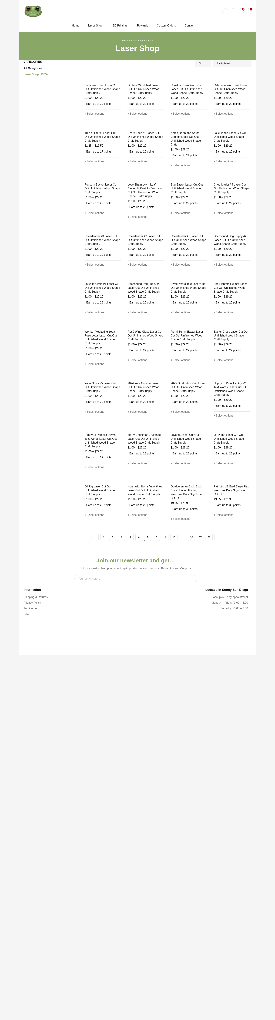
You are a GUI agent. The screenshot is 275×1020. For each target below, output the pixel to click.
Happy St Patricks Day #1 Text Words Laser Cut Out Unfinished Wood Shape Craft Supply (102, 714)
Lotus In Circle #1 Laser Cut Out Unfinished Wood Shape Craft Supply (102, 458)
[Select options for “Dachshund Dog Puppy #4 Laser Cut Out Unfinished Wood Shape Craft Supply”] (223, 399)
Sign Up (192, 903)
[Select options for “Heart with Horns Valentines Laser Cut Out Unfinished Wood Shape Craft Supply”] (137, 823)
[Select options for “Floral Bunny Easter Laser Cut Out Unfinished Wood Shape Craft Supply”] (180, 564)
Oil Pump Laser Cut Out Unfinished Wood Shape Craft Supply (231, 712)
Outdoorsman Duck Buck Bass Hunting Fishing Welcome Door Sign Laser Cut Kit (186, 801)
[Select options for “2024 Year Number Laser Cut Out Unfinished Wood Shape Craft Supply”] (137, 651)
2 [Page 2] (104, 846)
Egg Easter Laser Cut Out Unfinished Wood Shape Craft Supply (188, 289)
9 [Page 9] (165, 846)
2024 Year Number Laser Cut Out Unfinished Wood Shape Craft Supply (145, 626)
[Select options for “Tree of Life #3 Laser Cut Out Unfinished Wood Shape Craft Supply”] (94, 231)
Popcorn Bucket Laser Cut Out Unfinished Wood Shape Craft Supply (102, 289)
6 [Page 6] (139, 846)
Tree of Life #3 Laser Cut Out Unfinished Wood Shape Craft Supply (102, 206)
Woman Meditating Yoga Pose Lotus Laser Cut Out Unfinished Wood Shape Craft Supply (102, 542)
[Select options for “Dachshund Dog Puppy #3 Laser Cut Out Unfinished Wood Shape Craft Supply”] (137, 482)
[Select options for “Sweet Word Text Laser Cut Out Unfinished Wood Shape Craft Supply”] (180, 482)
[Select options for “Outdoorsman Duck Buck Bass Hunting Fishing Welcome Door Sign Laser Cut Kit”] (180, 827)
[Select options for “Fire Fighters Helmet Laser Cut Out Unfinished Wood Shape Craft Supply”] (223, 482)
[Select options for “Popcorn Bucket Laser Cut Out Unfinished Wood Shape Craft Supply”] (94, 313)
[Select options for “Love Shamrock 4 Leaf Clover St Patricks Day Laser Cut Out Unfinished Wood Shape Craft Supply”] (137, 317)
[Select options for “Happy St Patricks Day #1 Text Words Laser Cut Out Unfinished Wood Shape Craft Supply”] (94, 741)
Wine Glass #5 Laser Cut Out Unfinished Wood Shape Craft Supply (102, 626)
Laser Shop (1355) (36, 74)
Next (217, 845)
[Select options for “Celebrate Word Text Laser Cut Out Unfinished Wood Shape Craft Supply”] (223, 148)
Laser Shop (137, 40)
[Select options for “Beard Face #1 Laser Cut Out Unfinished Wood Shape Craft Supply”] (137, 231)
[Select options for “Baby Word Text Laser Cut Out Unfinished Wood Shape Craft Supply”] (94, 148)
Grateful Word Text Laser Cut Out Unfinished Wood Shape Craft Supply (145, 124)
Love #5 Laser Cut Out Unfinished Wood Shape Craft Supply (188, 712)
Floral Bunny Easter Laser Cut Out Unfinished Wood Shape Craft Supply (188, 540)
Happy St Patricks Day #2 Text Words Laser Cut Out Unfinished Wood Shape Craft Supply (231, 628)
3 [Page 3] (112, 846)
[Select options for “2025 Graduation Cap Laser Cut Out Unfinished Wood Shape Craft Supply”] (180, 651)
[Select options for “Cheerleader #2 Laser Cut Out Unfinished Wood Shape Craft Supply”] (137, 399)
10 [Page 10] (174, 846)
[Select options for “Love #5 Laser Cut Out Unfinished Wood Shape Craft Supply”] (180, 737)
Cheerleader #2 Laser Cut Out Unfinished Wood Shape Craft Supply (145, 375)
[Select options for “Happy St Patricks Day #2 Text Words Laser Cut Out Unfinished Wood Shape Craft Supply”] (223, 655)
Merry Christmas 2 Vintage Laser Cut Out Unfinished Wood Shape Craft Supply (143, 712)
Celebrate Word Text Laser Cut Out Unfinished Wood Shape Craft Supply (230, 124)
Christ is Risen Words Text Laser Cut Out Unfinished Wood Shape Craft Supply (186, 124)
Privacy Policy (32, 936)
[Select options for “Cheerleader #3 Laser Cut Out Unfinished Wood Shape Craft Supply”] (94, 399)
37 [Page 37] (200, 846)
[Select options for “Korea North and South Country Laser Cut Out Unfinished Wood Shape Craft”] (180, 231)
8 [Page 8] (156, 846)
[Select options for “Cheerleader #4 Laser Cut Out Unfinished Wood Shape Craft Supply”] (223, 313)
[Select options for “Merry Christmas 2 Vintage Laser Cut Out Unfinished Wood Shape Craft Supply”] (137, 737)
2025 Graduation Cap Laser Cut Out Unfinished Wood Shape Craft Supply (187, 626)
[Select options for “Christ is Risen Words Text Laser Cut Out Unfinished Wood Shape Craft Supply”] (180, 148)
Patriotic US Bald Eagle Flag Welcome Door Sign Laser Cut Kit (230, 799)
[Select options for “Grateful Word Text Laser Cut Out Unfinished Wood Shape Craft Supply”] (137, 148)
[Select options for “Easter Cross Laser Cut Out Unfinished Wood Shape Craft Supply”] (223, 564)
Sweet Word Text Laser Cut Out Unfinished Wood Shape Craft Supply (188, 458)
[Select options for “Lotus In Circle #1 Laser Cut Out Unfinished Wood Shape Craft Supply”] (94, 482)
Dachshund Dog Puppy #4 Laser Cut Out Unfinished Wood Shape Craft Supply (230, 375)
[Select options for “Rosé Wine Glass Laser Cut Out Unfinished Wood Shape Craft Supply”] (137, 564)
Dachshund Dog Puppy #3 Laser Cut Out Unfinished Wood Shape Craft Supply (144, 458)
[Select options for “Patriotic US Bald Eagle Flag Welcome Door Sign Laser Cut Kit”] (223, 823)
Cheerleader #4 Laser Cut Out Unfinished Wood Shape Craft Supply (231, 289)
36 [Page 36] (191, 846)
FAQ (26, 947)
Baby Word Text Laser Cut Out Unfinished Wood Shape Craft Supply (102, 124)
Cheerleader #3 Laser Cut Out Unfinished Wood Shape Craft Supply (102, 375)
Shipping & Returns (35, 930)
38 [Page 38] (209, 846)
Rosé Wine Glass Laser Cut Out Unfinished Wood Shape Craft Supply (145, 540)
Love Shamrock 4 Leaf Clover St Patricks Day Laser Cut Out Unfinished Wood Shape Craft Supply (145, 291)
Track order (30, 941)
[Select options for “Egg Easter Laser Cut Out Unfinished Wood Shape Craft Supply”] (180, 313)
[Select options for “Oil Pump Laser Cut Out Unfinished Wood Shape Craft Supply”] (223, 737)
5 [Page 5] (130, 846)
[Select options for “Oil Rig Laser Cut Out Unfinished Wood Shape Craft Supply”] (94, 823)
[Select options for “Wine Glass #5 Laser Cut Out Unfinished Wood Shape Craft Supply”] (94, 651)
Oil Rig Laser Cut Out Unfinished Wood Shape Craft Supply (102, 799)
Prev (86, 845)
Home (125, 40)
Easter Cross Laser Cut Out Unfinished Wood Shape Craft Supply (231, 540)
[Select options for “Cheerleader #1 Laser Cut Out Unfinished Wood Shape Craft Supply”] (180, 399)
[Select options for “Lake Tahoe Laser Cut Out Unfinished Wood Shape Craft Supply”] (223, 231)
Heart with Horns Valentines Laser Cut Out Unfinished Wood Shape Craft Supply (144, 799)
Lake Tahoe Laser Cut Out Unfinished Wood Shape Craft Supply (231, 206)
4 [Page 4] (121, 846)
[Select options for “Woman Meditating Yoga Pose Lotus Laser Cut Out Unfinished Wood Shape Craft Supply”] (94, 568)
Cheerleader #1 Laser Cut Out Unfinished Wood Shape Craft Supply (188, 375)
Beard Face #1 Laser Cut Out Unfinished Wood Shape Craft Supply (145, 206)
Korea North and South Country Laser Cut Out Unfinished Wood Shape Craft (188, 206)
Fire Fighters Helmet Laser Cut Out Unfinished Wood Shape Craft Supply (229, 458)
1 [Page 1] (95, 846)
